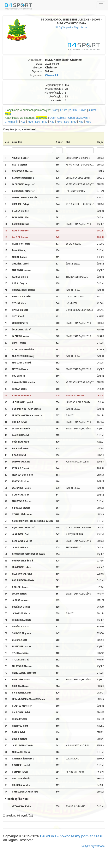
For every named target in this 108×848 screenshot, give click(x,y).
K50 (66, 121)
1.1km (63, 110)
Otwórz (51, 75)
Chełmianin (11, 121)
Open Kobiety (58, 117)
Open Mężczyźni (78, 117)
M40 (59, 121)
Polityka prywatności (93, 846)
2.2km (73, 110)
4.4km (92, 110)
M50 (73, 121)
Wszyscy (41, 117)
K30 (37, 121)
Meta (8, 113)
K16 (23, 121)
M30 (44, 121)
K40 (52, 121)
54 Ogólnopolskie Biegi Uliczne (71, 27)
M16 (30, 121)
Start (55, 110)
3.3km (82, 110)
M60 (88, 121)
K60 (81, 121)
